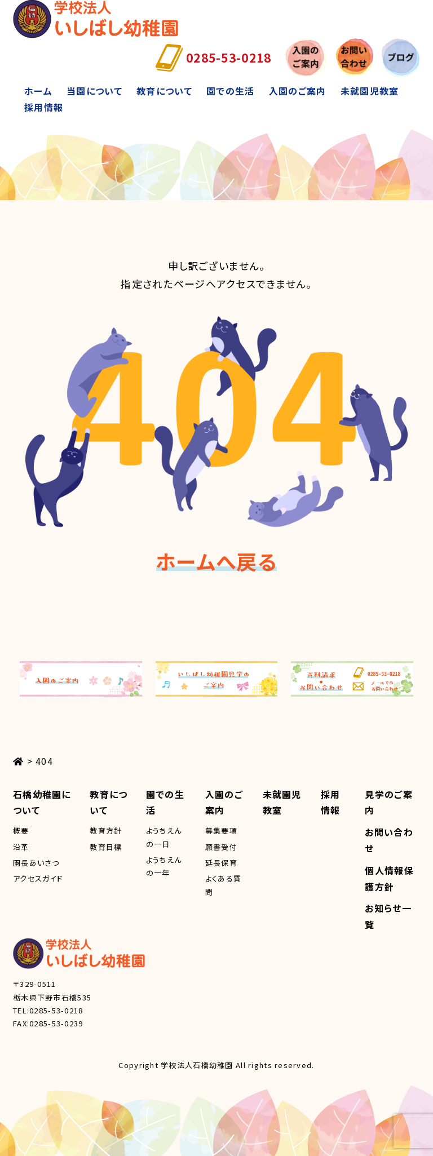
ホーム (38, 91)
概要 (21, 830)
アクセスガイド (38, 878)
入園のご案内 (297, 91)
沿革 (21, 846)
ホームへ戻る (216, 561)
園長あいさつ (36, 862)
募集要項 (221, 830)
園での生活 (230, 91)
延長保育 (221, 862)
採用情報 (43, 107)
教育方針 (106, 830)
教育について (164, 91)
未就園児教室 (370, 91)
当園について (94, 91)
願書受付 (221, 846)
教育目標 (106, 846)
